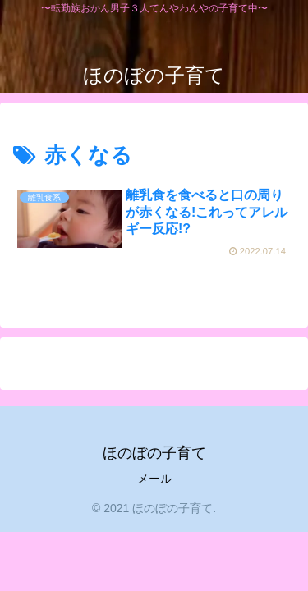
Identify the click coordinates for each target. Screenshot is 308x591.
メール (154, 478)
